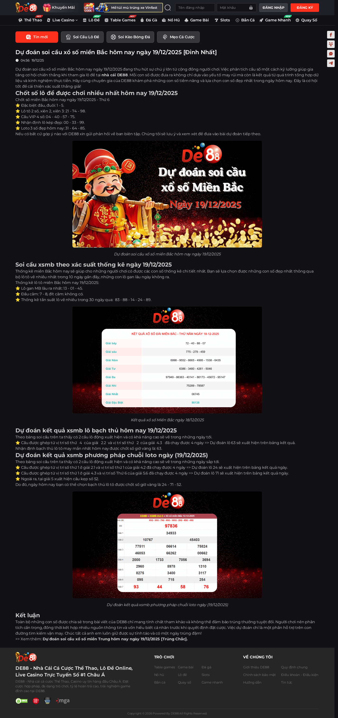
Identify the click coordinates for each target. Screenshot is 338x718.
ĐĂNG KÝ (305, 7)
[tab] (36, 37)
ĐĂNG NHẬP (273, 7)
